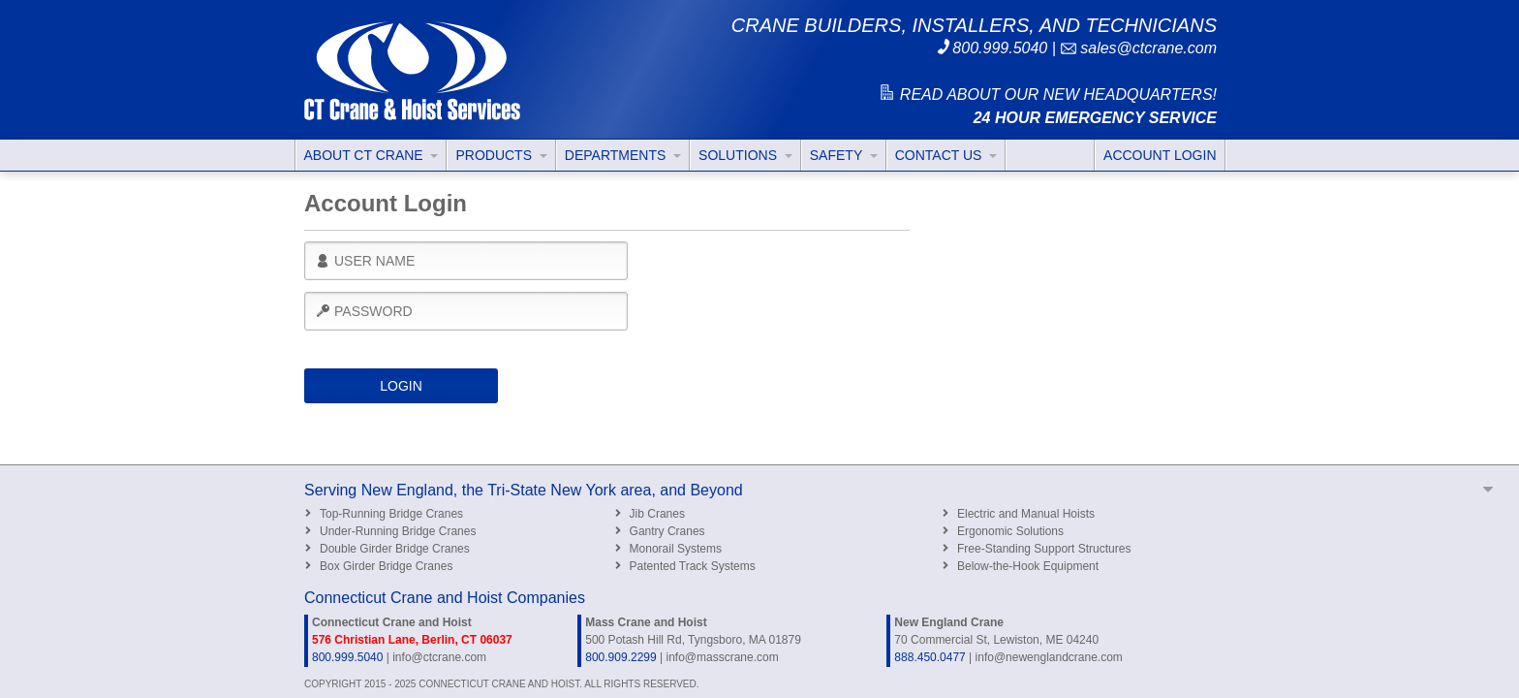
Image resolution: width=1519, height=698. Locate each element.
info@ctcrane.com (439, 657)
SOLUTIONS (745, 155)
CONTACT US (946, 155)
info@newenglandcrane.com (1049, 657)
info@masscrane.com (722, 657)
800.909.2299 (620, 657)
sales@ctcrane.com (1138, 48)
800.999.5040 (991, 48)
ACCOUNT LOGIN (1159, 155)
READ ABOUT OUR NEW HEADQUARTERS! (1047, 94)
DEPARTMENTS (623, 155)
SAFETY (844, 155)
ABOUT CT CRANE (371, 155)
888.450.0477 (929, 657)
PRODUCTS (500, 155)
